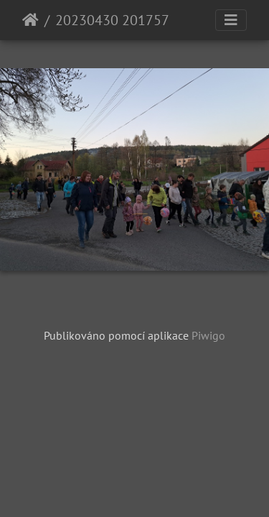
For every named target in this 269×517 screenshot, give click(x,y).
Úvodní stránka (30, 20)
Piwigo (208, 335)
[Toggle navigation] (231, 20)
